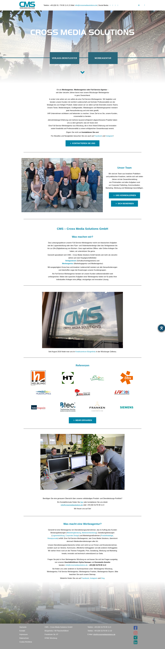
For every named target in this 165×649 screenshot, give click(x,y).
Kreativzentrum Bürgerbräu (85, 352)
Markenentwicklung (89, 533)
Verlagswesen (70, 261)
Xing (102, 578)
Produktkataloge (107, 535)
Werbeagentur (67, 263)
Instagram (109, 136)
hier (81, 502)
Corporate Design (72, 535)
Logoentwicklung (58, 535)
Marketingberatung (74, 533)
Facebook (98, 136)
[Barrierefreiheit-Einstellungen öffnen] (161, 328)
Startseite (23, 627)
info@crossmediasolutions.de (86, 5)
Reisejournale (53, 538)
